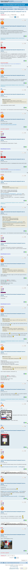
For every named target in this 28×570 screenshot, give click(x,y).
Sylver (2, 449)
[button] (18, 17)
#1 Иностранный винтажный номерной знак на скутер (13, 26)
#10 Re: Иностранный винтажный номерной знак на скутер (13, 244)
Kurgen (2, 42)
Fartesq (2, 256)
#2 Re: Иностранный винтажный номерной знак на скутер (13, 50)
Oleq (1, 425)
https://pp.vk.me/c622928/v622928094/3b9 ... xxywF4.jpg (12, 491)
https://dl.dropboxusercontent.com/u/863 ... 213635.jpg (12, 466)
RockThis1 (2, 68)
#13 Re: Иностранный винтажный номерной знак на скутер (13, 314)
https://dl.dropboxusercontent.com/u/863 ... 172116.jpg (12, 496)
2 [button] (16, 17)
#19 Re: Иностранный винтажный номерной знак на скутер (13, 484)
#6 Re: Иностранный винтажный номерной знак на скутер (13, 140)
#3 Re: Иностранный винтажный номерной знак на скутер (13, 76)
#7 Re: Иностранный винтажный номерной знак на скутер (13, 160)
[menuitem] (7, 7)
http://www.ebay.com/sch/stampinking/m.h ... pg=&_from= (11, 193)
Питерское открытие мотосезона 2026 (15, 1)
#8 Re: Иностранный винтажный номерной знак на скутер (13, 182)
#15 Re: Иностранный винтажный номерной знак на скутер (13, 390)
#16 (1, 408)
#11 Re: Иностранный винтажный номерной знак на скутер (13, 264)
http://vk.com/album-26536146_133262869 (8, 124)
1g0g (1, 88)
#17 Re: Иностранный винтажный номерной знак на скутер (13, 431)
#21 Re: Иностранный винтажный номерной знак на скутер (13, 535)
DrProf (2, 131)
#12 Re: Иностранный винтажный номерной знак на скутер (13, 295)
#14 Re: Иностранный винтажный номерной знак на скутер (13, 352)
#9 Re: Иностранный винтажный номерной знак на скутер (13, 212)
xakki (1, 476)
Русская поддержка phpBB (14, 566)
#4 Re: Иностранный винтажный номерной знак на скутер (13, 95)
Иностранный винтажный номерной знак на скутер (13, 12)
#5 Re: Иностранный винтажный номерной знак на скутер (13, 120)
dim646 (2, 112)
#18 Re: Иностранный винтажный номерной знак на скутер (13, 461)
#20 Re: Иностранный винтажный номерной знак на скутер (13, 512)
